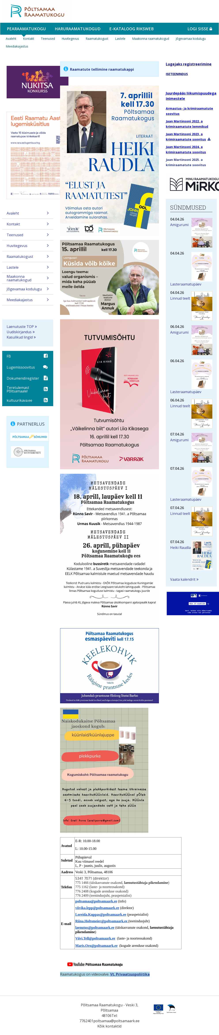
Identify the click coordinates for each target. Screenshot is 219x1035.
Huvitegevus (70, 38)
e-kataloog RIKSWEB (131, 28)
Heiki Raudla (180, 547)
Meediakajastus (17, 46)
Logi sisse (199, 28)
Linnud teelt (180, 298)
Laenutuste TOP (20, 326)
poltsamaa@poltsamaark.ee (116, 1020)
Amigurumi (179, 224)
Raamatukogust (97, 38)
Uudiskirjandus (19, 331)
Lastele (120, 38)
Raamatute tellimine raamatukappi (102, 69)
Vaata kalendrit (182, 579)
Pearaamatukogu (26, 28)
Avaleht (11, 38)
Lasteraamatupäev (185, 284)
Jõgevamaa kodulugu (191, 38)
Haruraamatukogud (77, 28)
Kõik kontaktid (109, 1026)
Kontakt (28, 38)
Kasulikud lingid (20, 337)
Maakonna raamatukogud (150, 38)
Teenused (48, 38)
